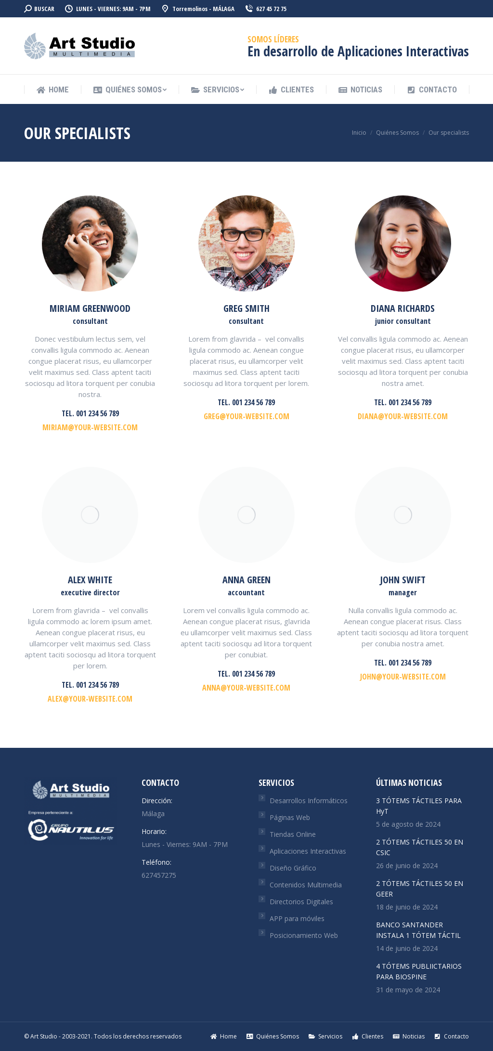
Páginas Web (290, 817)
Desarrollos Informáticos (309, 800)
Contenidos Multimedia (306, 884)
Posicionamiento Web (304, 935)
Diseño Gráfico (293, 867)
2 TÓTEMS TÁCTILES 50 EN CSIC (419, 847)
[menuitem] (52, 90)
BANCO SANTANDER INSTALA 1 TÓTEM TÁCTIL (418, 930)
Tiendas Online (293, 834)
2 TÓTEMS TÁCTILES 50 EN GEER (419, 888)
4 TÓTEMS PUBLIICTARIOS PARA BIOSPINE (419, 971)
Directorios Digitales (301, 901)
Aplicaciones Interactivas (308, 851)
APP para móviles (297, 918)
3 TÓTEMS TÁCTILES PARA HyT (419, 806)
